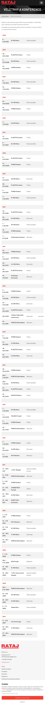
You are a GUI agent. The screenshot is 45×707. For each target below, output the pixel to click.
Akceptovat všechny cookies (22, 697)
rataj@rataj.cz (6, 662)
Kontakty (4, 674)
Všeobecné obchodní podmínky (11, 679)
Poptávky (4, 671)
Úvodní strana (5, 16)
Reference (5, 676)
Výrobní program (6, 669)
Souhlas (4, 689)
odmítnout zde (14, 693)
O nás (3, 666)
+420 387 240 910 (7, 659)
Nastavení (22, 701)
